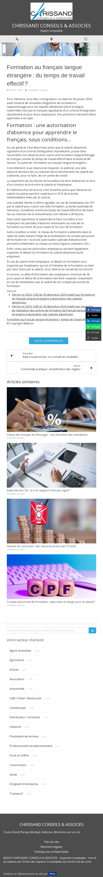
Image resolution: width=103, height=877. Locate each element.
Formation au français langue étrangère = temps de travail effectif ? (50, 319)
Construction (18, 765)
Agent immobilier (21, 651)
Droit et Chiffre (19, 755)
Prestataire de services (24, 736)
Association (17, 679)
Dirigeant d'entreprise (24, 784)
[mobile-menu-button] (86, 39)
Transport (16, 793)
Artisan (14, 669)
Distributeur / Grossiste (25, 717)
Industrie (15, 727)
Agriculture (17, 660)
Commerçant (18, 708)
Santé (13, 774)
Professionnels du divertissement (31, 746)
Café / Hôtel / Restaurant (25, 698)
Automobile (17, 689)
